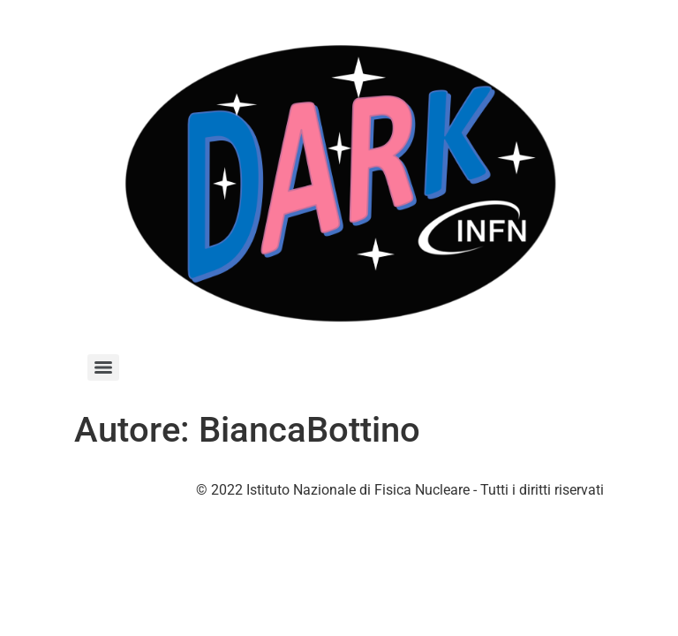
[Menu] (103, 367)
